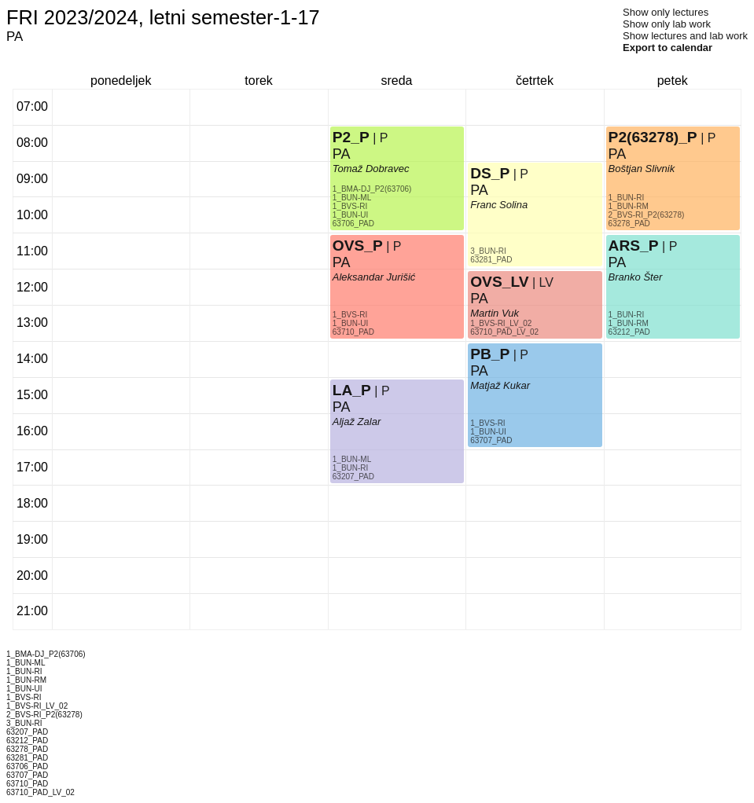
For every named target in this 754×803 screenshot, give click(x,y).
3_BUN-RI (488, 251)
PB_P (489, 354)
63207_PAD (353, 476)
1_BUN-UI (351, 323)
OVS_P (358, 245)
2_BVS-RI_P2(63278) (647, 215)
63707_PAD (491, 440)
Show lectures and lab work (685, 36)
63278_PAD (629, 223)
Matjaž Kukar (500, 385)
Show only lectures (665, 12)
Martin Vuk (494, 313)
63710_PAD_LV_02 (504, 332)
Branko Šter (636, 277)
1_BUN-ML (352, 459)
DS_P (489, 173)
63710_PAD (353, 332)
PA (342, 407)
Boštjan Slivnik (642, 168)
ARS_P (634, 245)
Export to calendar (667, 47)
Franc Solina (499, 205)
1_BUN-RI (351, 468)
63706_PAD (353, 223)
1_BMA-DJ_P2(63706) (372, 189)
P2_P (351, 137)
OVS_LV (499, 281)
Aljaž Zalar (357, 421)
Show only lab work (667, 24)
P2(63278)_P (653, 137)
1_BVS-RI (350, 314)
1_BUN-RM (629, 323)
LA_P (352, 390)
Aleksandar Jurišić (374, 277)
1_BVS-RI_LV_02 (500, 323)
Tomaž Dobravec (371, 168)
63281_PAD (491, 259)
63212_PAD (629, 332)
